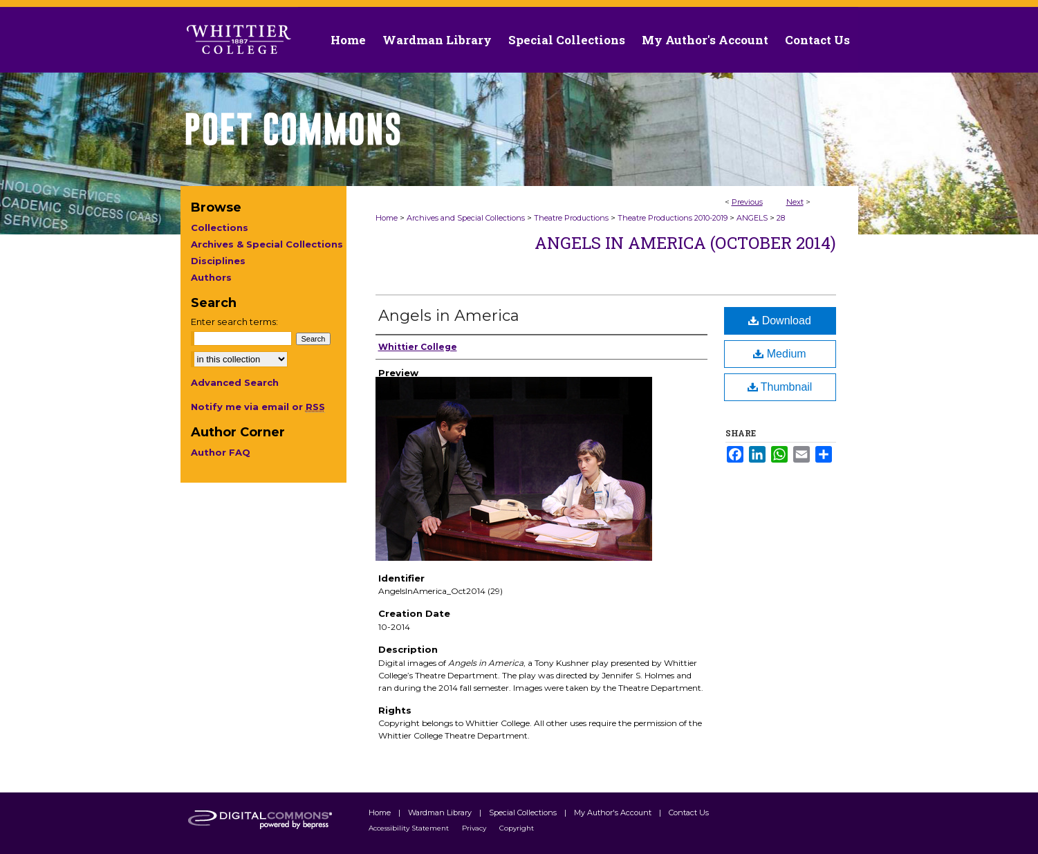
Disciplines (218, 260)
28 (781, 218)
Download (779, 320)
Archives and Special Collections (466, 218)
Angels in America (448, 315)
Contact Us (817, 40)
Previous (747, 202)
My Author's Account (614, 812)
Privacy (475, 828)
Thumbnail (780, 387)
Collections (219, 227)
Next (795, 202)
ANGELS (752, 218)
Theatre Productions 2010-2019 (672, 218)
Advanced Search (235, 382)
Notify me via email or (258, 406)
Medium (779, 354)
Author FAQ (220, 452)
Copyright (516, 828)
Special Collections (524, 812)
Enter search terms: (234, 321)
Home (387, 218)
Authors (211, 277)
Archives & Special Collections (267, 244)
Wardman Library (441, 812)
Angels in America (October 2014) (685, 243)
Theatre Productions (571, 218)
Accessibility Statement (410, 828)
